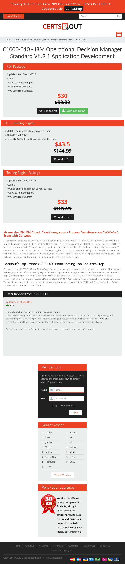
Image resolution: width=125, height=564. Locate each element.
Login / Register (14, 16)
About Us (29, 545)
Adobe (48, 432)
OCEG (72, 461)
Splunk (73, 452)
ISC (71, 437)
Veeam (48, 447)
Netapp (48, 452)
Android (73, 432)
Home (8, 39)
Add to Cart (48, 111)
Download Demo (74, 111)
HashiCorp (50, 461)
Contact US (105, 545)
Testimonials (89, 545)
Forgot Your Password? (63, 405)
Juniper (48, 442)
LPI (71, 442)
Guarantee (73, 545)
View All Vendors (62, 475)
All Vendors (58, 545)
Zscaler (48, 466)
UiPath (73, 456)
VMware (73, 447)
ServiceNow (50, 456)
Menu (119, 34)
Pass (43, 398)
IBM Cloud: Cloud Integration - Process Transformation (47, 39)
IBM (17, 39)
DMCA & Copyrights (62, 550)
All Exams (43, 545)
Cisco (47, 437)
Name (44, 389)
